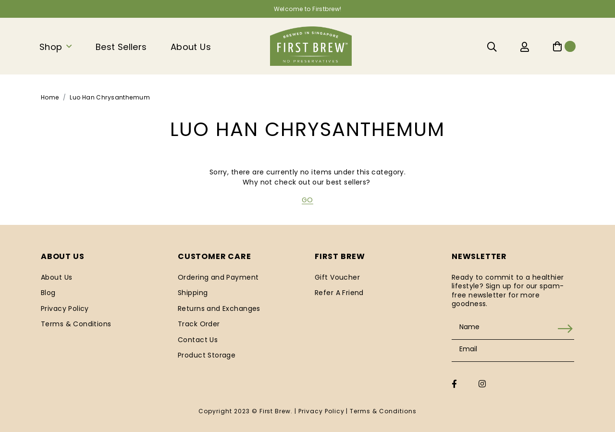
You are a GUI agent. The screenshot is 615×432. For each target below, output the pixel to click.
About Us (191, 47)
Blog (48, 292)
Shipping (193, 292)
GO (307, 200)
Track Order (199, 324)
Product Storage (206, 355)
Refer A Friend (339, 292)
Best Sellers (121, 47)
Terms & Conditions (76, 324)
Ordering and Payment (218, 277)
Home (50, 97)
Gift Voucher (337, 277)
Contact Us (198, 340)
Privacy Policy (65, 308)
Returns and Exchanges (219, 308)
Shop (50, 47)
